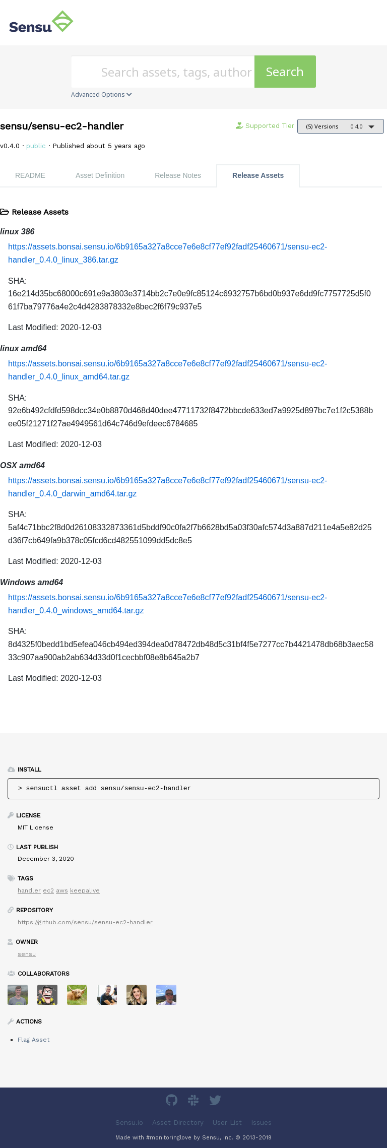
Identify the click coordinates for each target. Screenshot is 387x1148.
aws (62, 890)
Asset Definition (100, 175)
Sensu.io (129, 1122)
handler (29, 890)
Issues (261, 1122)
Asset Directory (178, 1122)
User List (227, 1122)
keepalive (85, 890)
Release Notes (178, 175)
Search (285, 71)
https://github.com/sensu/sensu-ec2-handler (85, 922)
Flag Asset (33, 1039)
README (30, 175)
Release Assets (258, 175)
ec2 (48, 890)
